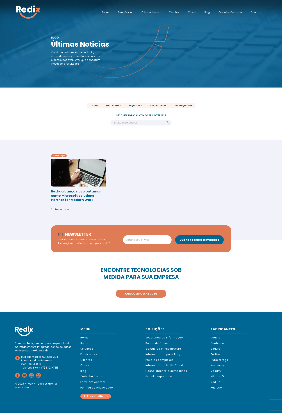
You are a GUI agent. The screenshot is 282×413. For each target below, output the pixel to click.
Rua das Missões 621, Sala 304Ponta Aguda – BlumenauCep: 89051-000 (39, 360)
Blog (207, 12)
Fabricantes (151, 12)
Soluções (125, 12)
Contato (256, 12)
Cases (192, 12)
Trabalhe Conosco (230, 12)
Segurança (135, 105)
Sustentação (158, 105)
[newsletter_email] (147, 239)
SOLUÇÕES (155, 329)
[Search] (141, 122)
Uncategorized (183, 105)
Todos (94, 105)
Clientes (174, 12)
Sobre (105, 12)
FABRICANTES (223, 329)
